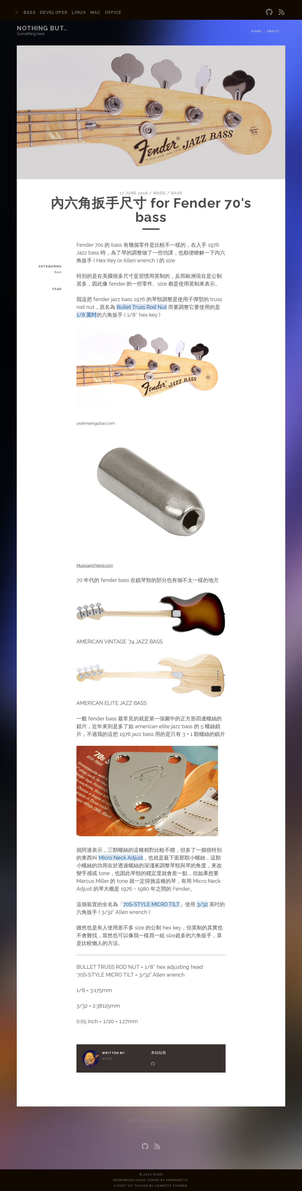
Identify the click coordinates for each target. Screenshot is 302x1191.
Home (256, 31)
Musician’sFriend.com (94, 565)
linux (79, 12)
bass (30, 12)
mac (95, 12)
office (113, 12)
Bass (176, 193)
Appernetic (177, 1180)
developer (54, 12)
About (273, 31)
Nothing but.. (42, 28)
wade (159, 193)
